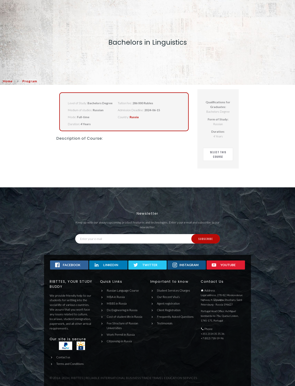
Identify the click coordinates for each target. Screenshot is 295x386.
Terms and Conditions (70, 363)
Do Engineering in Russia (122, 310)
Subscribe (205, 239)
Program (29, 81)
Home (8, 81)
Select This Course (218, 154)
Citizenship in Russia (119, 341)
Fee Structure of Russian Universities (122, 325)
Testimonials (165, 323)
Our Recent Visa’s (168, 297)
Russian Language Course (123, 290)
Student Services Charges (173, 290)
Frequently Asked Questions (175, 316)
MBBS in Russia (117, 303)
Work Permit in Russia (121, 334)
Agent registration (168, 303)
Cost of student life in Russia (124, 316)
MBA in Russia (116, 297)
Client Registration (168, 310)
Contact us (63, 357)
